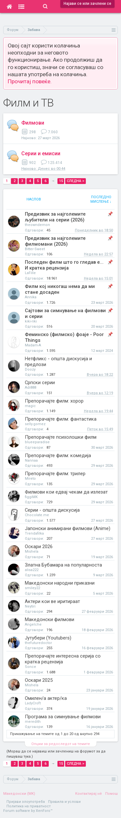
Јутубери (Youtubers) (48, 638)
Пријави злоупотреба (25, 802)
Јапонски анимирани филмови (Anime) (67, 528)
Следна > (75, 181)
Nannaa (31, 460)
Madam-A (33, 345)
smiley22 (32, 588)
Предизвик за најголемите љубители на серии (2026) (55, 217)
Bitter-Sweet (35, 249)
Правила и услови (64, 802)
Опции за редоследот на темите (60, 744)
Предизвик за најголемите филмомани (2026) (55, 241)
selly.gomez (35, 424)
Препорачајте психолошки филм (60, 437)
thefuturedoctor (38, 643)
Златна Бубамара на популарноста (63, 565)
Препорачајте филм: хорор (54, 401)
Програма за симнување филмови (63, 717)
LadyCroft (33, 703)
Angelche (33, 624)
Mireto (30, 478)
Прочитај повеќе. (30, 81)
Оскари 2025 (39, 680)
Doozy (30, 369)
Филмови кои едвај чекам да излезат (66, 492)
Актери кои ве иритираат (52, 601)
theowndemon (37, 225)
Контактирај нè (88, 794)
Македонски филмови (49, 619)
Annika (30, 297)
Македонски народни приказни (60, 583)
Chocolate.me (37, 515)
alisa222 (31, 570)
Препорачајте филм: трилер (55, 473)
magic (30, 406)
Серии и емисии (40, 153)
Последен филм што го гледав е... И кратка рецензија (64, 265)
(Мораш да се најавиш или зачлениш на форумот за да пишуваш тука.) (56, 754)
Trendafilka (34, 533)
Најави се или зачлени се (87, 3)
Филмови (32, 123)
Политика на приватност (28, 806)
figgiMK (31, 497)
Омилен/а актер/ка (46, 698)
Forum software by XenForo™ (28, 811)
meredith (33, 722)
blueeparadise (37, 442)
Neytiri (30, 606)
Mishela (31, 551)
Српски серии (40, 382)
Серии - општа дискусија (52, 510)
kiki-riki (31, 321)
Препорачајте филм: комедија (58, 455)
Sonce (30, 667)
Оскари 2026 (39, 546)
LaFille (30, 273)
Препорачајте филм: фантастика (60, 419)
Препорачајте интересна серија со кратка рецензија (63, 659)
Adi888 (30, 387)
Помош (111, 794)
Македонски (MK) (19, 794)
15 (61, 181)
